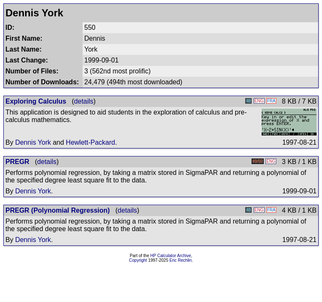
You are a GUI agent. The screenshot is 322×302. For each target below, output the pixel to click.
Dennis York (33, 142)
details (83, 101)
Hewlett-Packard (90, 142)
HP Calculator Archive (171, 255)
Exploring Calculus (35, 101)
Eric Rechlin (180, 260)
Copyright (138, 260)
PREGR (17, 161)
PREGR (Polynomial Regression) (57, 210)
